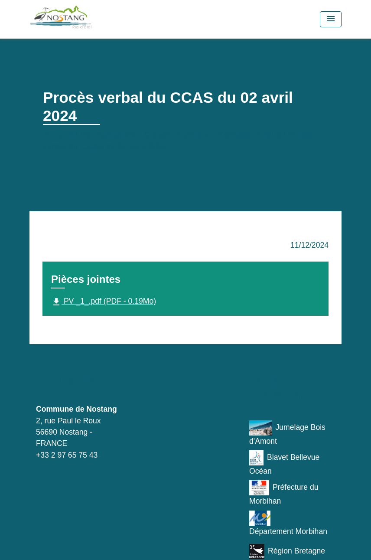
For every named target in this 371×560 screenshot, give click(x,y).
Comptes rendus (250, 135)
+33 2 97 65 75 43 (67, 455)
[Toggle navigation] (331, 19)
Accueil (58, 135)
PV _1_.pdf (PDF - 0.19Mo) (103, 302)
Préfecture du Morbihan (284, 492)
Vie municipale (108, 135)
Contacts (65, 379)
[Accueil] (83, 19)
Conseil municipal (177, 135)
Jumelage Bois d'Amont (287, 432)
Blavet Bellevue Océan (284, 462)
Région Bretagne (287, 551)
